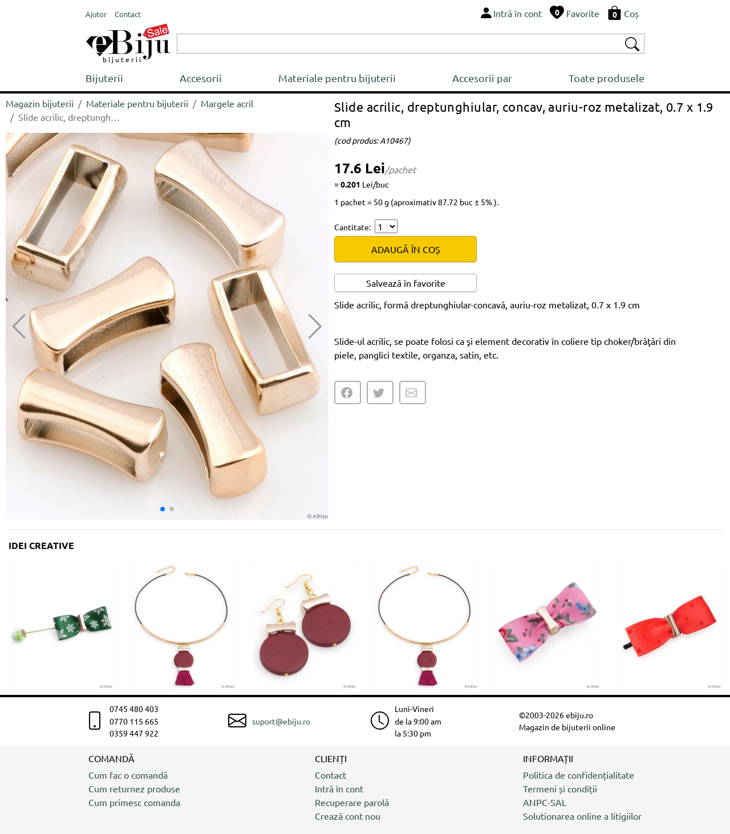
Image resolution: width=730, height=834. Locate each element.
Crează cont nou (347, 815)
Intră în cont (339, 788)
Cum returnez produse (134, 788)
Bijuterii (104, 78)
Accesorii (201, 78)
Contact (330, 774)
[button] (315, 326)
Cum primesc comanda (134, 802)
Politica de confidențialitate (578, 774)
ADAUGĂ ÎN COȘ (405, 249)
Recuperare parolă (352, 802)
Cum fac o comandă (128, 774)
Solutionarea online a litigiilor (582, 815)
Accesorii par (482, 78)
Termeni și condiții (560, 788)
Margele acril (227, 103)
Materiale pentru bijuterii (337, 78)
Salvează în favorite (405, 282)
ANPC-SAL (544, 802)
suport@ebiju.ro (281, 721)
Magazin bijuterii (40, 103)
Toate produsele (606, 78)
